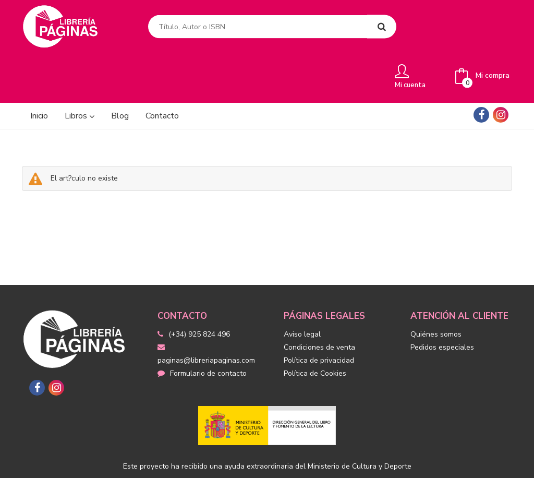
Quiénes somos (436, 287)
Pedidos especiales (442, 300)
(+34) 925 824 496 (199, 287)
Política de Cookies (315, 326)
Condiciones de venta (319, 300)
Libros (79, 68)
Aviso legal (302, 287)
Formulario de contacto (202, 326)
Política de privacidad (319, 313)
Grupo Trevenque (368, 463)
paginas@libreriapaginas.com (206, 307)
